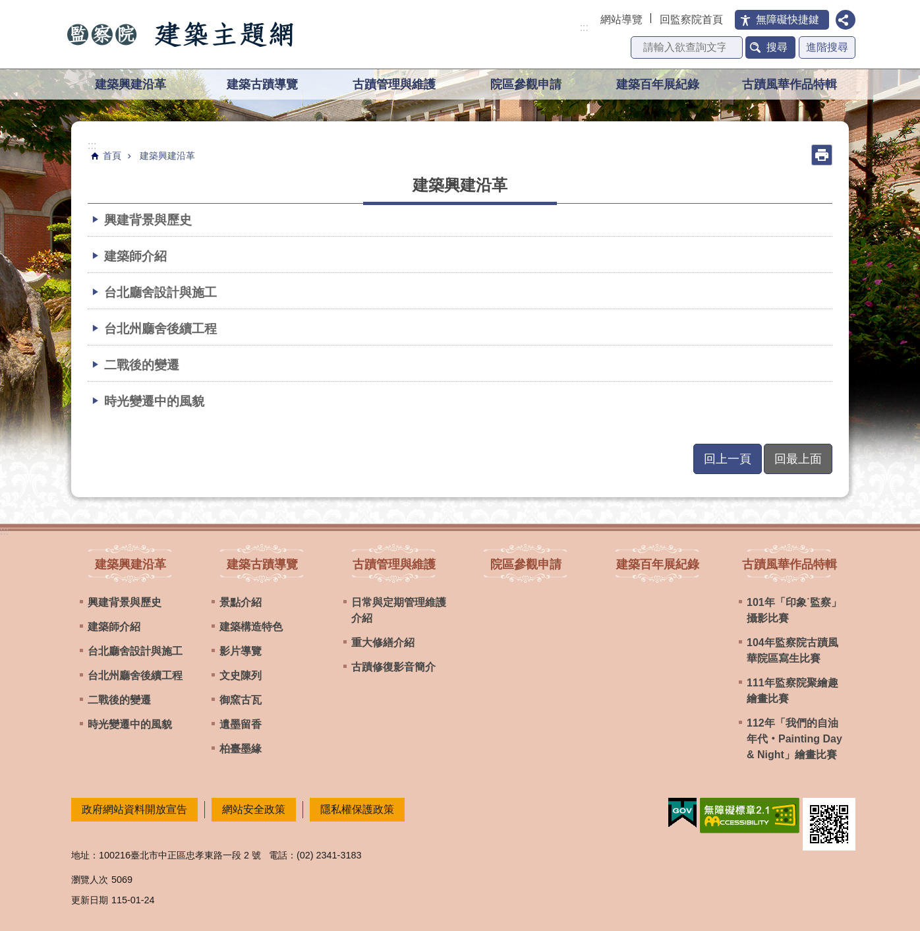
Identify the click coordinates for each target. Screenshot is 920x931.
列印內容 (821, 154)
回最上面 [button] (798, 458)
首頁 (112, 155)
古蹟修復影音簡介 (393, 667)
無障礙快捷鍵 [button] (787, 19)
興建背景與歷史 (148, 219)
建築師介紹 (135, 256)
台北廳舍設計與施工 (160, 292)
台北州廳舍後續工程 (160, 328)
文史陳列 (240, 675)
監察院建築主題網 (181, 34)
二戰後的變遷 (141, 364)
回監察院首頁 (691, 19)
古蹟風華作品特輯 (789, 564)
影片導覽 (240, 651)
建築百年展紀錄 (657, 84)
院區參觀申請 (525, 84)
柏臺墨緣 (240, 748)
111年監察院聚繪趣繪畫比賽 (792, 690)
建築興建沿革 (167, 155)
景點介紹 (240, 602)
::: (584, 27)
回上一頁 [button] (727, 458)
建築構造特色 (251, 626)
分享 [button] (845, 20)
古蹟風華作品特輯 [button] (789, 84)
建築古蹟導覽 (262, 564)
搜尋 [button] (777, 47)
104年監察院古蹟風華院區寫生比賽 (792, 650)
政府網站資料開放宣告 (134, 809)
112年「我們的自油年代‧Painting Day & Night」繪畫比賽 (794, 738)
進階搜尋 (827, 47)
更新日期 (89, 900)
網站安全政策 (253, 809)
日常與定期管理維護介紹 (398, 610)
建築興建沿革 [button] (130, 84)
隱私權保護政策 (357, 809)
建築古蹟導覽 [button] (262, 84)
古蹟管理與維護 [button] (394, 84)
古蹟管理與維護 (394, 564)
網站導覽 (621, 19)
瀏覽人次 (89, 879)
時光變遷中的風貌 (154, 401)
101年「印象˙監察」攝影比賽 (794, 610)
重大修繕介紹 (383, 642)
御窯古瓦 (240, 700)
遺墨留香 (240, 724)
